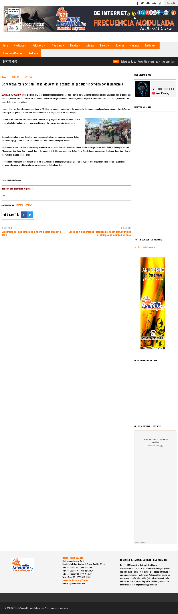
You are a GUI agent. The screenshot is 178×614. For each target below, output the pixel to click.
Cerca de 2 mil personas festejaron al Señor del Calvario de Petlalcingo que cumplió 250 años (100, 233)
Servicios (120, 45)
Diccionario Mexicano (13, 53)
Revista (104, 45)
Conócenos (20, 45)
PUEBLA (118, 61)
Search (171, 3)
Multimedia (38, 45)
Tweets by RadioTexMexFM (144, 246)
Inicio (5, 45)
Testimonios (150, 45)
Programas (57, 45)
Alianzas (90, 45)
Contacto (134, 45)
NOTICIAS (28, 205)
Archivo (33, 53)
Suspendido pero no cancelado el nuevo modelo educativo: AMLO (31, 233)
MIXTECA (19, 205)
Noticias (75, 45)
